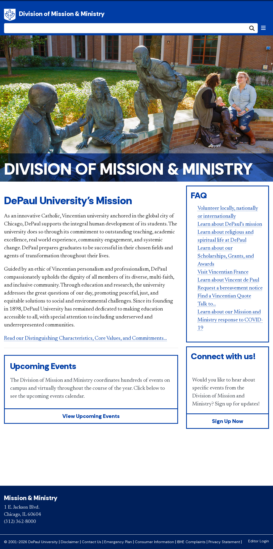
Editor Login (258, 541)
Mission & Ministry (30, 498)
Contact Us (91, 542)
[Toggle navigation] (263, 27)
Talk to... (207, 304)
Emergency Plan (118, 542)
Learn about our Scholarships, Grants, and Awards (226, 256)
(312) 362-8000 (20, 521)
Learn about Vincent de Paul (228, 280)
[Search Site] (131, 28)
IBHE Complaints (191, 542)
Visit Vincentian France (223, 272)
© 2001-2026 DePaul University (31, 542)
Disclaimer (70, 542)
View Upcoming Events (91, 416)
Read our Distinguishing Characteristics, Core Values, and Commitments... (85, 338)
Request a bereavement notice (230, 288)
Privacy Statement (224, 542)
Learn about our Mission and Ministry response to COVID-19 (230, 320)
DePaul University (10, 15)
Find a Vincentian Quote (224, 296)
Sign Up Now (227, 421)
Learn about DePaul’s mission (230, 224)
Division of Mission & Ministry (62, 14)
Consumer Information (154, 542)
